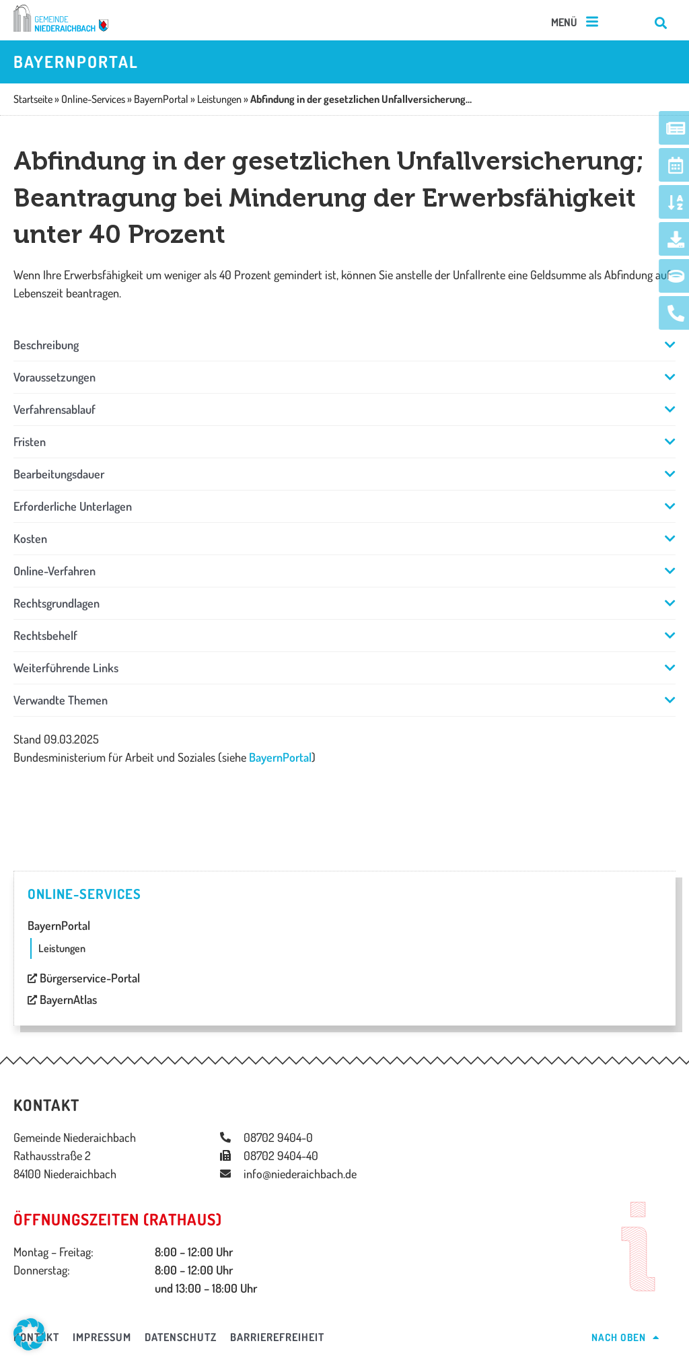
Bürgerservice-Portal (84, 977)
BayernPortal (280, 757)
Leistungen (61, 948)
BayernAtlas (62, 999)
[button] (575, 22)
